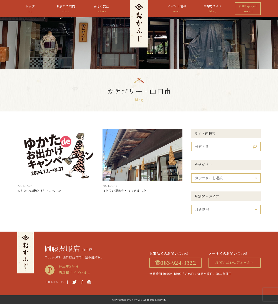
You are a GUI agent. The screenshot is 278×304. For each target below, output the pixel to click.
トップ (30, 9)
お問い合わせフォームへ (234, 262)
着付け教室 (101, 9)
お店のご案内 (65, 9)
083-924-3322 (175, 262)
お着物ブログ (212, 9)
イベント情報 (177, 9)
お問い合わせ (248, 9)
